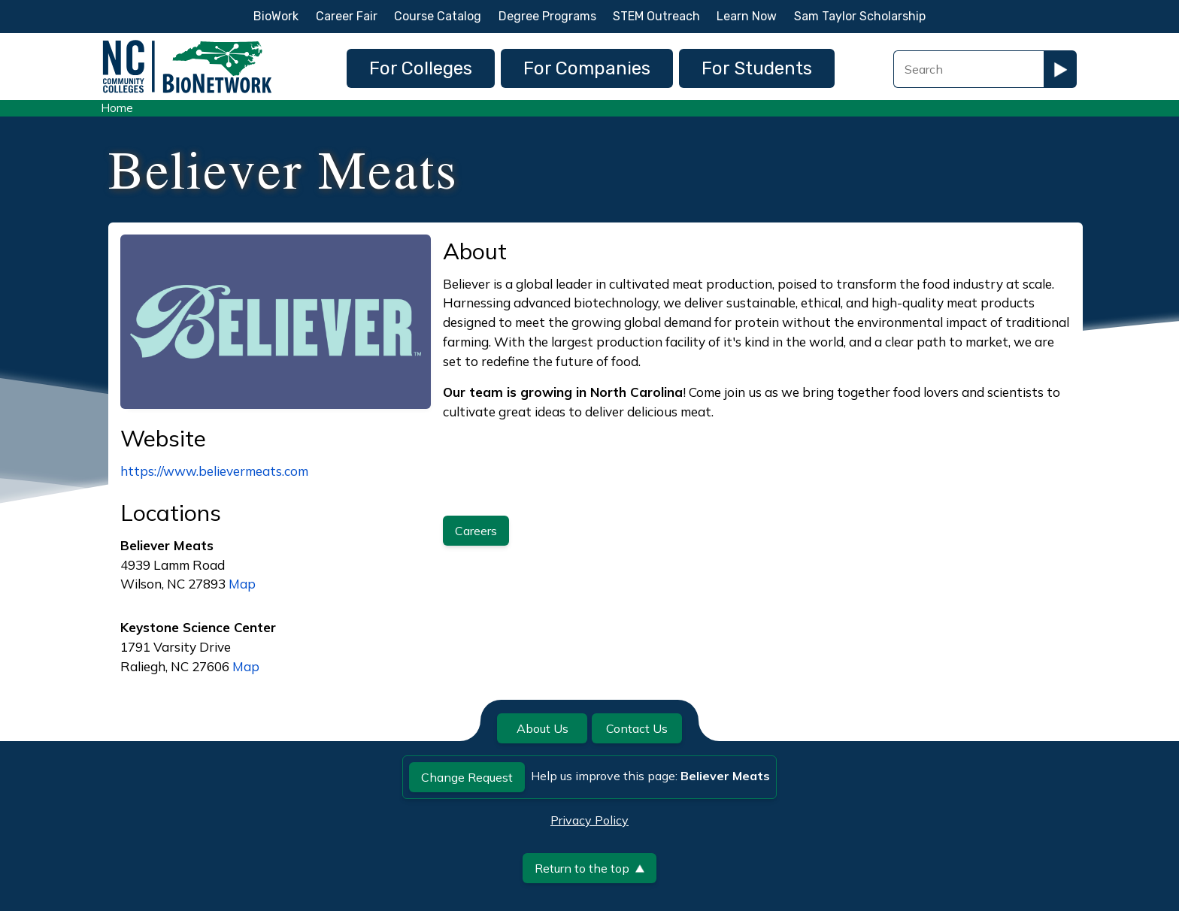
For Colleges (420, 68)
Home (117, 108)
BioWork (276, 16)
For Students (757, 68)
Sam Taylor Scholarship (860, 16)
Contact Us (637, 728)
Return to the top (589, 868)
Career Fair (346, 16)
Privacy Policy (589, 820)
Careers (476, 530)
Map (242, 584)
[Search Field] (968, 69)
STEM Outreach (656, 16)
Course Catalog (437, 16)
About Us (542, 728)
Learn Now (747, 16)
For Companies (586, 68)
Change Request (467, 777)
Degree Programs (547, 16)
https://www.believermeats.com (214, 471)
